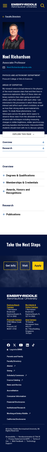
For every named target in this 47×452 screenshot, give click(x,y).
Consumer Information (16, 396)
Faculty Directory (13, 16)
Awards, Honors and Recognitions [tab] (18, 191)
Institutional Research (16, 408)
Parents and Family (15, 356)
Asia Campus (30, 320)
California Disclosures (16, 419)
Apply (37, 265)
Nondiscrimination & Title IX (29, 437)
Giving (9, 371)
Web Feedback (17, 441)
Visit (25, 265)
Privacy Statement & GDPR (19, 439)
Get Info (11, 265)
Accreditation (12, 391)
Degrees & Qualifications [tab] (20, 175)
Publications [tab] (13, 214)
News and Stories (14, 385)
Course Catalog (13, 380)
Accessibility (10, 437)
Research (7, 148)
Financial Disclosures (16, 402)
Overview (7, 142)
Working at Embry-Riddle (17, 413)
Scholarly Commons (15, 375)
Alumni (10, 366)
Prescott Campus (14, 320)
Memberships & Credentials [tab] (22, 182)
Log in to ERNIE (16, 350)
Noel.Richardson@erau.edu (19, 67)
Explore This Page (22, 134)
